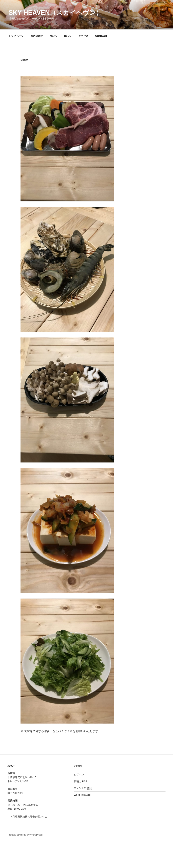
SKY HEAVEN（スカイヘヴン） (55, 12)
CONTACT (101, 35)
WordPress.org (82, 794)
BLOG (67, 35)
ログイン (79, 774)
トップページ (16, 35)
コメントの (83, 788)
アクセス (83, 35)
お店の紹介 (36, 35)
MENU (53, 35)
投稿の (80, 781)
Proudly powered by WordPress (25, 834)
